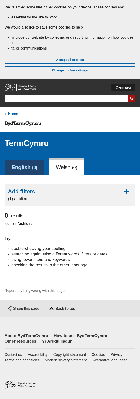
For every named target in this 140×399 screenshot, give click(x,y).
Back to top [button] (65, 308)
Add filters (70, 194)
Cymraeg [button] (123, 87)
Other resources (20, 341)
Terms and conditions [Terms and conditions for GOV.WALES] (22, 360)
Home (13, 114)
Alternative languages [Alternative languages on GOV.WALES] (109, 360)
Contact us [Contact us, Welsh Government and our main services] (13, 355)
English (24, 167)
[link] (24, 166)
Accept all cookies (70, 60)
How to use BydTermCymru (80, 335)
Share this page (26, 308)
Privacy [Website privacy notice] (116, 355)
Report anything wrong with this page (35, 291)
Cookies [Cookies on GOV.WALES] (98, 355)
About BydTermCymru (26, 335)
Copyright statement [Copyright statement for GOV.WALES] (69, 355)
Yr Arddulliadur (57, 341)
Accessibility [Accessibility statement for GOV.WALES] (37, 355)
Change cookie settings (70, 70)
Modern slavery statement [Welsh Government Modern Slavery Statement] (66, 360)
